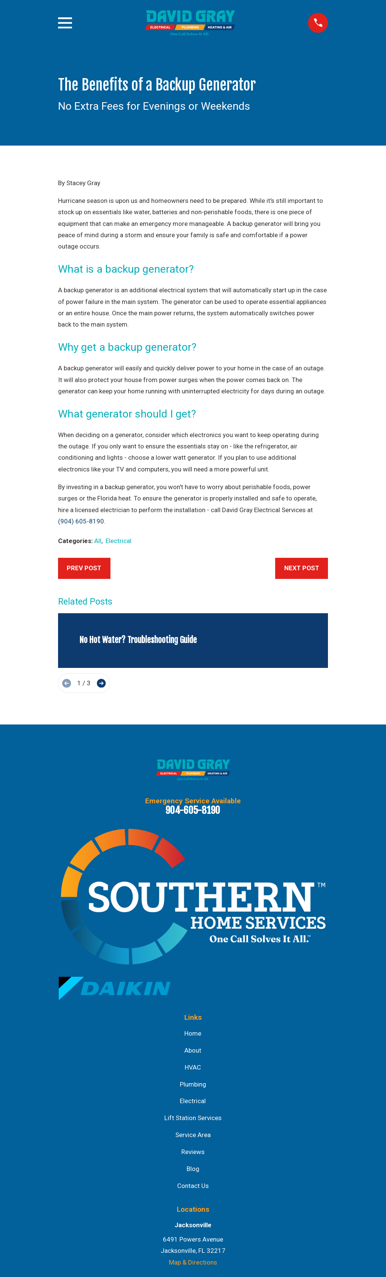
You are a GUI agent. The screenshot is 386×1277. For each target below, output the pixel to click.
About (192, 1050)
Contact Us (193, 1186)
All (97, 541)
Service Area (193, 1135)
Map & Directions (193, 1262)
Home (192, 1033)
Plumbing (193, 1084)
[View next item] (101, 683)
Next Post (301, 568)
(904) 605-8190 (81, 521)
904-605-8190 (192, 810)
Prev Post (84, 568)
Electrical (119, 541)
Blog (193, 1169)
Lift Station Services (193, 1118)
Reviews (193, 1152)
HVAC (193, 1067)
